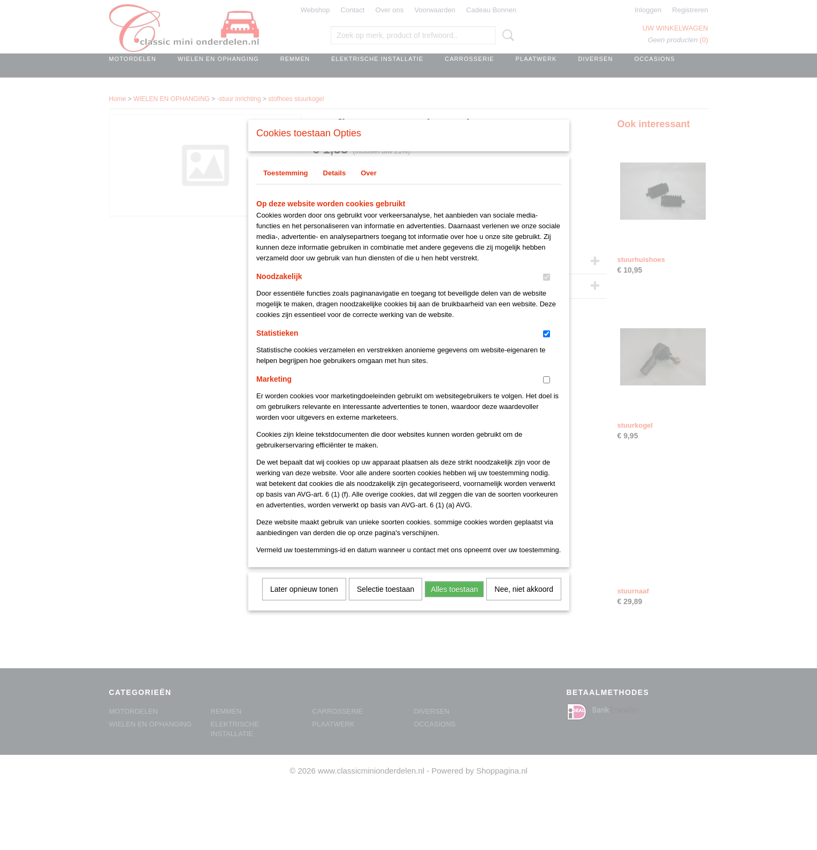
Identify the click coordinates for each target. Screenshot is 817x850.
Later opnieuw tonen (304, 603)
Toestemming (285, 187)
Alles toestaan (454, 603)
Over (369, 187)
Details (334, 187)
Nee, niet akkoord (523, 603)
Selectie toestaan (385, 603)
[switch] (546, 291)
